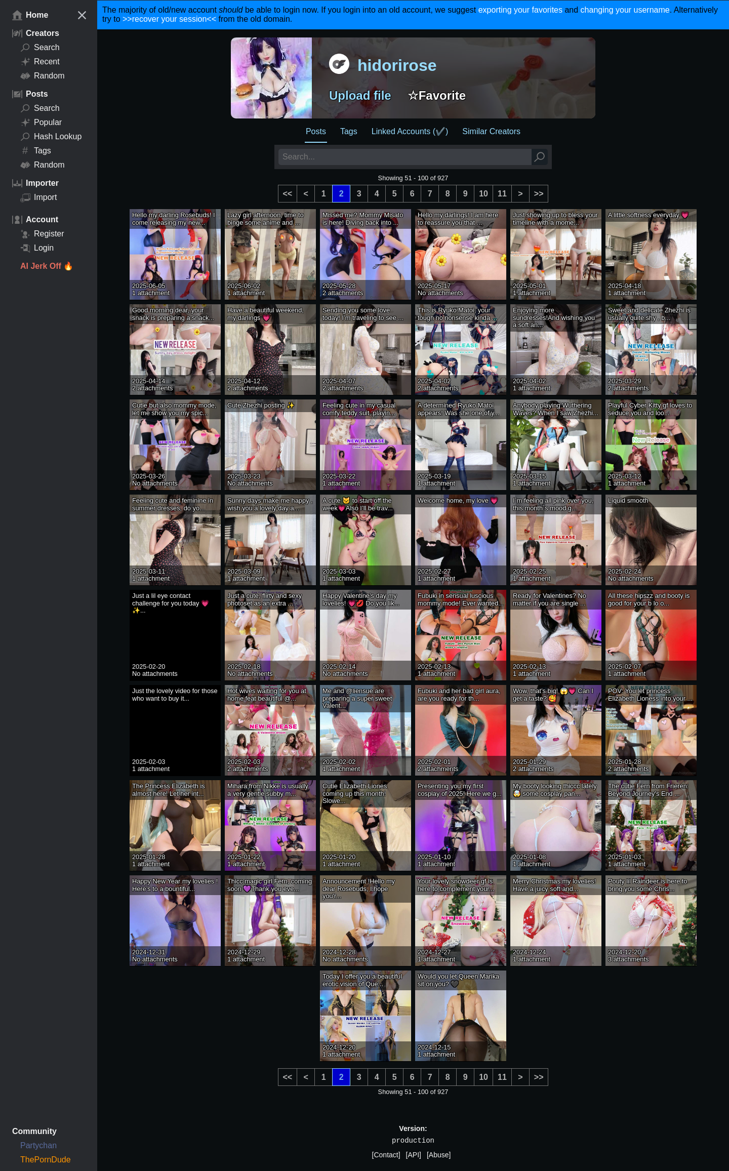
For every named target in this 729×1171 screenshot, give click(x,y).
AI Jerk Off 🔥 (46, 266)
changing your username (625, 10)
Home (30, 15)
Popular (41, 122)
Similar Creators (491, 131)
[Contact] (386, 1155)
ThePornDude (45, 1159)
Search (40, 48)
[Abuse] (439, 1155)
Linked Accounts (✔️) (410, 131)
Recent (40, 62)
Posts (316, 131)
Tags (35, 151)
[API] (413, 1155)
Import (38, 197)
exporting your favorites (520, 10)
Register (42, 234)
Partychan (38, 1145)
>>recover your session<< (169, 19)
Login (37, 248)
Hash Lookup (51, 137)
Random (42, 76)
